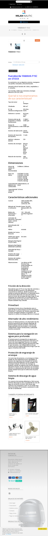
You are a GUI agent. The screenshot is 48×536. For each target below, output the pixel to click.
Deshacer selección (18, 65)
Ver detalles (8, 534)
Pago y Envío (12, 513)
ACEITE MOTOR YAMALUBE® (31, 414)
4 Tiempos (20, 30)
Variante (10, 62)
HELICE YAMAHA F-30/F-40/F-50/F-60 (30, 437)
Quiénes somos (13, 508)
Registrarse (12, 4)
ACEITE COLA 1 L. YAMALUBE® (13, 414)
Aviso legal (12, 503)
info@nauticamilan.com (16, 7)
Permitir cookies (42, 528)
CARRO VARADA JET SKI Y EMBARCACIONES (14, 434)
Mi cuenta (19, 4)
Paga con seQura (14, 516)
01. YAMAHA (14, 30)
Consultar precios (13, 70)
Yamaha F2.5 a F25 (27, 30)
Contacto (11, 511)
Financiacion (12, 505)
